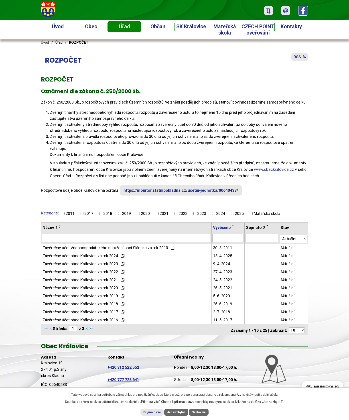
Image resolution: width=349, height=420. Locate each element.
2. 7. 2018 (221, 311)
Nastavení (203, 412)
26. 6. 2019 (222, 303)
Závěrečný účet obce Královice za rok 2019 (84, 295)
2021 (164, 213)
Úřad (124, 26)
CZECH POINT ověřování (257, 29)
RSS (299, 58)
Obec (91, 26)
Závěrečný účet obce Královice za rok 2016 (84, 319)
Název (50, 227)
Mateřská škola (224, 29)
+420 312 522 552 (123, 365)
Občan (157, 26)
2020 (145, 213)
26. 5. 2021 (222, 287)
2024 (220, 213)
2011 (70, 213)
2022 (183, 213)
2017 (88, 213)
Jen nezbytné (176, 412)
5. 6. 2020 (221, 295)
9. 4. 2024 (221, 263)
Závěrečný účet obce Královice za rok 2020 (84, 287)
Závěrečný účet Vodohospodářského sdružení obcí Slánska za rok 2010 (108, 247)
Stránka (60, 327)
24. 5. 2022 (222, 279)
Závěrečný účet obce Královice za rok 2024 (84, 255)
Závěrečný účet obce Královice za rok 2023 (84, 263)
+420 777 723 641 (123, 377)
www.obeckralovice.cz (274, 169)
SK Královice (191, 26)
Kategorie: (50, 213)
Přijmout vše (147, 412)
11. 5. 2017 (222, 319)
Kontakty (291, 26)
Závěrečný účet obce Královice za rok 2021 (84, 279)
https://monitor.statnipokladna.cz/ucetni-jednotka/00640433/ (183, 190)
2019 (126, 213)
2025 (239, 213)
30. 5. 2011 (222, 247)
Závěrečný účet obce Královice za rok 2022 (84, 271)
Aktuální (288, 247)
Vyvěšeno (222, 227)
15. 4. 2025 (222, 255)
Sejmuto (255, 227)
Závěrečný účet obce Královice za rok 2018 (84, 303)
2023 (201, 213)
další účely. (270, 394)
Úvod (58, 26)
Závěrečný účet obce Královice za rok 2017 (84, 311)
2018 (107, 213)
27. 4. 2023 (222, 271)
